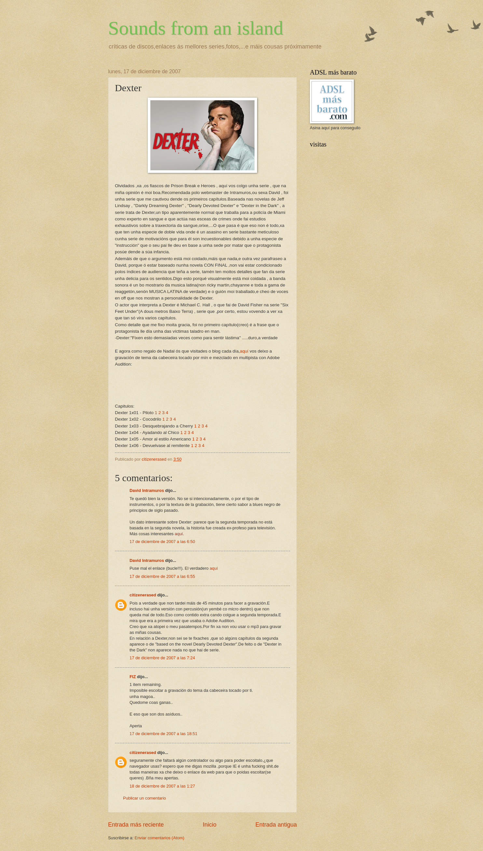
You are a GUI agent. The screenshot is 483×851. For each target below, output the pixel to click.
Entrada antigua (276, 824)
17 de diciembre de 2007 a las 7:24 (162, 657)
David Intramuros (147, 490)
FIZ (133, 676)
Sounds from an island (195, 28)
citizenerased (143, 595)
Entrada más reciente (136, 824)
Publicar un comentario (144, 798)
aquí (244, 351)
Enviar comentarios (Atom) (159, 837)
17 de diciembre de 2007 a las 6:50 (162, 541)
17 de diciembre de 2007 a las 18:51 (163, 733)
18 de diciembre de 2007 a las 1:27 (162, 786)
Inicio (209, 824)
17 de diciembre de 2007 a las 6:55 (162, 576)
